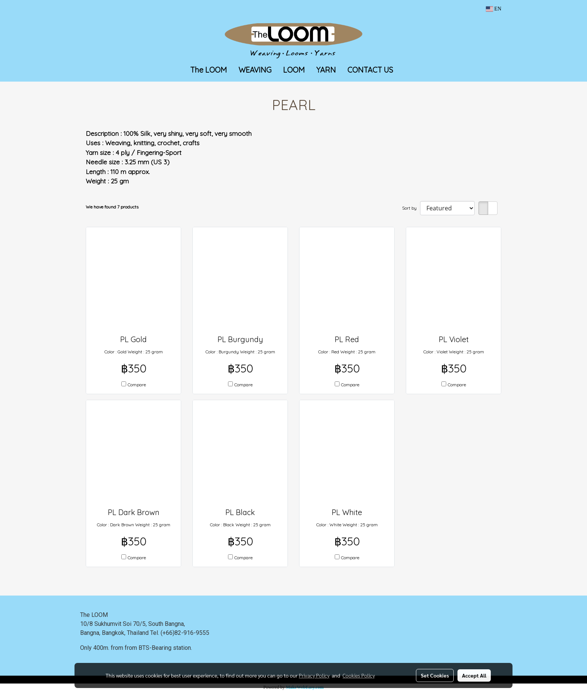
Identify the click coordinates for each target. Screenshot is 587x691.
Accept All (474, 675)
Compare (137, 384)
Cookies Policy (359, 675)
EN (493, 9)
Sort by (411, 208)
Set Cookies (435, 675)
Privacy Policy (314, 675)
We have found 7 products (112, 207)
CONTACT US (370, 69)
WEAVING (254, 69)
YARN (326, 69)
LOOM (294, 69)
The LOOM (208, 69)
